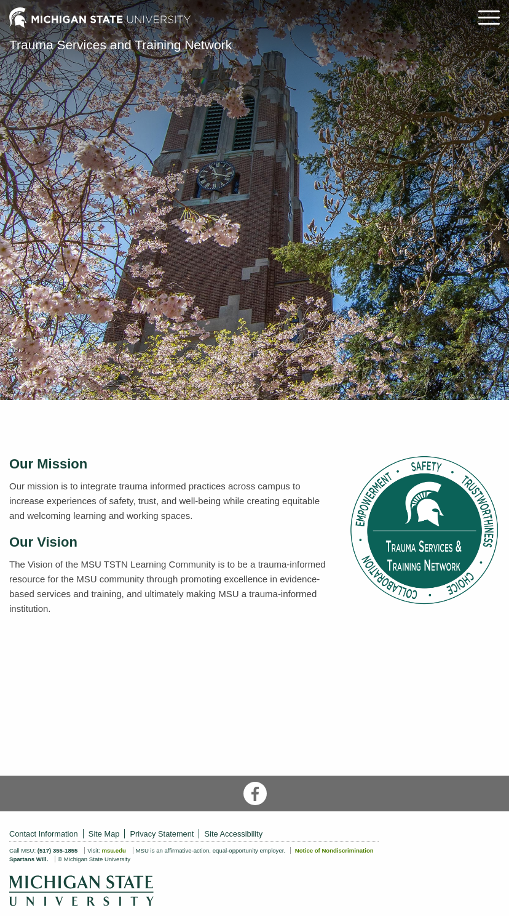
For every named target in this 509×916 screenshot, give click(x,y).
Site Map (104, 833)
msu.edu (113, 850)
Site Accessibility (234, 833)
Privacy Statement (162, 833)
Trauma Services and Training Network (120, 45)
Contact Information (43, 833)
